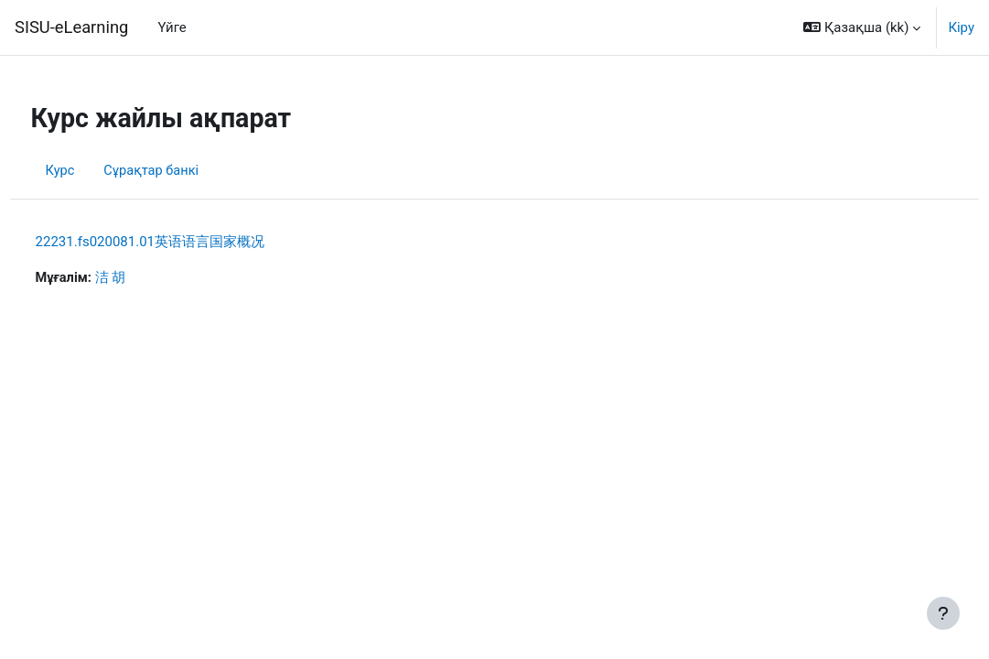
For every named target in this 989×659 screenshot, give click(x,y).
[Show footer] (943, 613)
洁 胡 (146, 278)
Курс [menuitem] (95, 171)
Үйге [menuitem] (171, 27)
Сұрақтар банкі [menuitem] (188, 171)
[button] (861, 27)
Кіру (961, 27)
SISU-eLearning (71, 27)
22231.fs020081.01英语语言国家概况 (184, 241)
